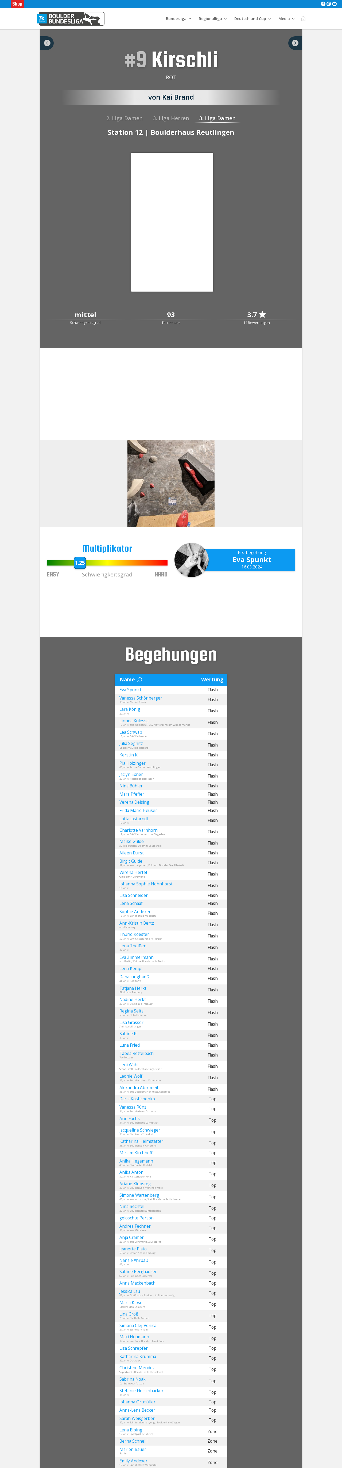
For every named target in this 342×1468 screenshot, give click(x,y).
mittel (85, 315)
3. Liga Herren (171, 118)
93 (171, 315)
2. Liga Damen (124, 118)
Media (284, 19)
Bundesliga (176, 19)
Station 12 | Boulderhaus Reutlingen (171, 132)
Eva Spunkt (252, 559)
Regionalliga (210, 19)
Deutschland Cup (250, 19)
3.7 (256, 314)
